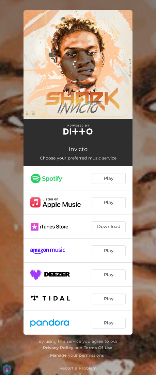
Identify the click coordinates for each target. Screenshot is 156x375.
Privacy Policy (58, 347)
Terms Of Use (98, 347)
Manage (58, 355)
